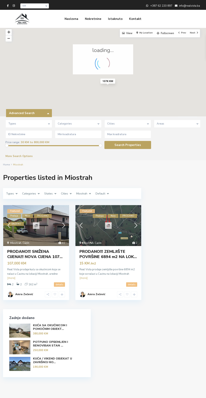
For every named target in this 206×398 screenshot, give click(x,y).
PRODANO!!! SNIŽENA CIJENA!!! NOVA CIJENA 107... (35, 254)
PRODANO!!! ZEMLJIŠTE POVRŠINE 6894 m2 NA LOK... (108, 254)
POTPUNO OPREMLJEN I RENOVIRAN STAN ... (183, 216)
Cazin (26, 243)
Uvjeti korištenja (129, 392)
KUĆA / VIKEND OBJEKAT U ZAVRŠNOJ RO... (184, 236)
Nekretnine (93, 19)
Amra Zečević (24, 294)
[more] (11, 278)
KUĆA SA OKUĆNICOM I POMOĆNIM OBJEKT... (183, 194)
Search (178, 343)
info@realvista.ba (72, 346)
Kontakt (135, 19)
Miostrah (15, 243)
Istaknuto (115, 19)
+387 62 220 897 (161, 6)
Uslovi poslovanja (186, 392)
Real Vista (67, 352)
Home (6, 164)
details (59, 284)
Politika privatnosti (157, 392)
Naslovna (71, 19)
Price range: (12, 142)
